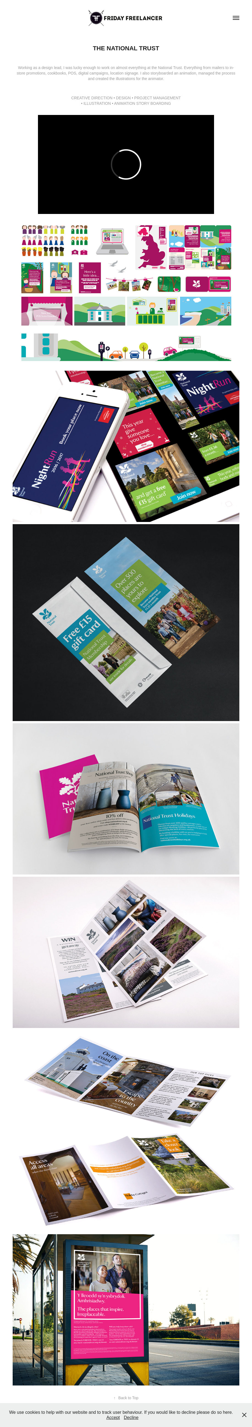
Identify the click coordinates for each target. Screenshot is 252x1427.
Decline (131, 1417)
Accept (113, 1417)
